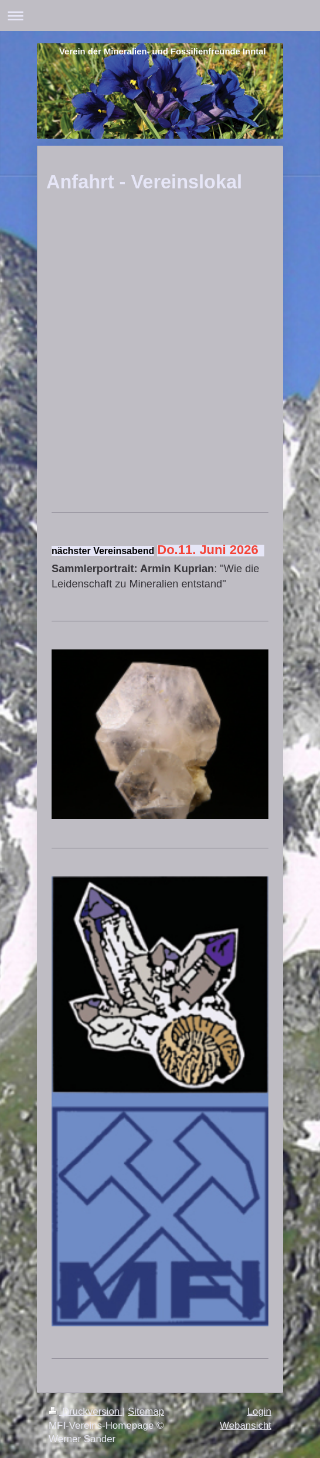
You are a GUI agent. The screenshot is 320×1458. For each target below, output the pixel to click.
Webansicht (245, 1425)
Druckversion (85, 1411)
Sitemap (146, 1411)
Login (259, 1411)
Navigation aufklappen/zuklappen (160, 15)
